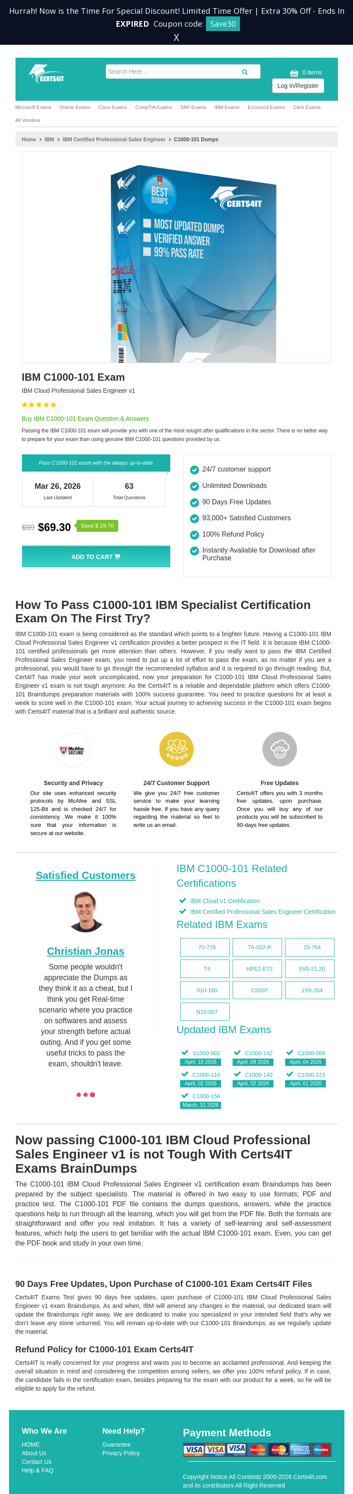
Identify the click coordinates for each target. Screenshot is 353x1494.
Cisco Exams (112, 107)
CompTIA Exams (153, 107)
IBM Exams (227, 107)
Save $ (97, 525)
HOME (31, 1444)
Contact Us (37, 1461)
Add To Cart (95, 556)
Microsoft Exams (33, 107)
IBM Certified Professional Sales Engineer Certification (262, 911)
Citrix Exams (307, 107)
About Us (34, 1453)
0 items (305, 73)
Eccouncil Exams (266, 107)
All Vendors (27, 120)
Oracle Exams (75, 107)
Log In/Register (298, 85)
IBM (49, 140)
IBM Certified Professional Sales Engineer (114, 140)
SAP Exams (193, 107)
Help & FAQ (38, 1470)
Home (29, 140)
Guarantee (116, 1444)
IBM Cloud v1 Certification (224, 901)
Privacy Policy (121, 1453)
